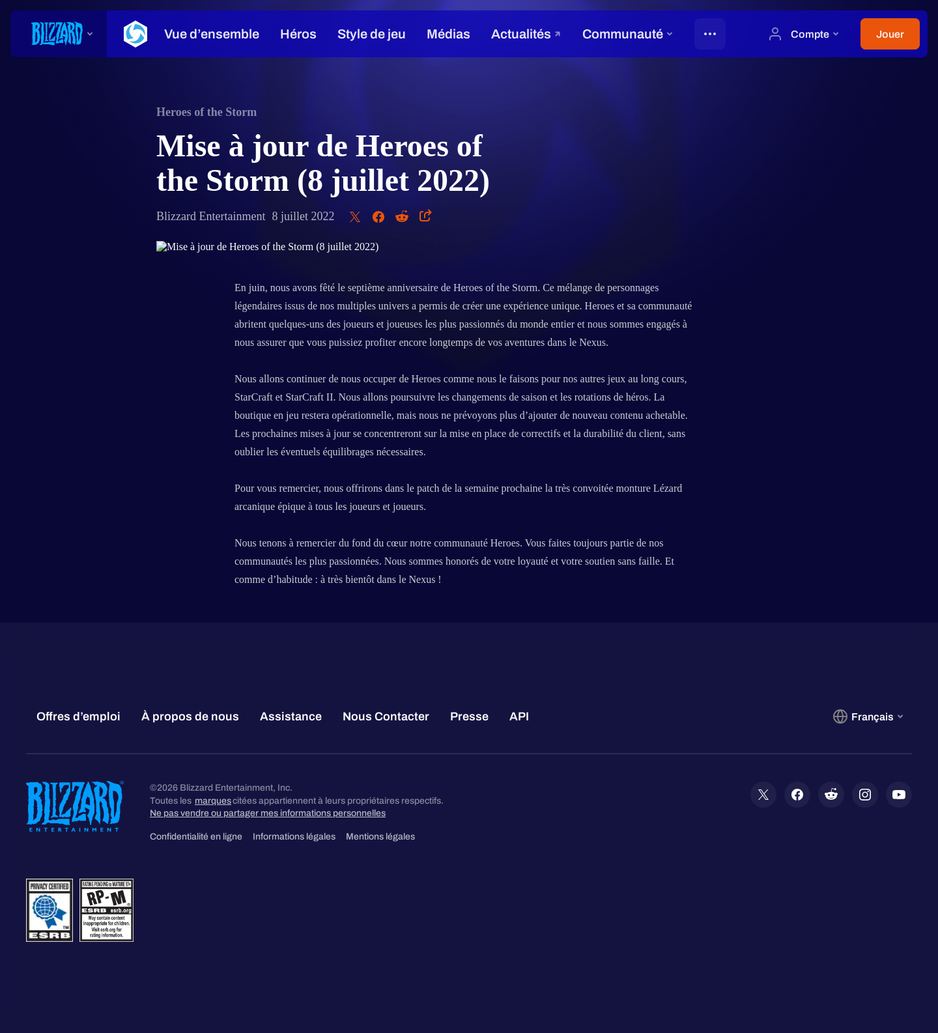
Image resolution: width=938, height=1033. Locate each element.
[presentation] (58, 33)
